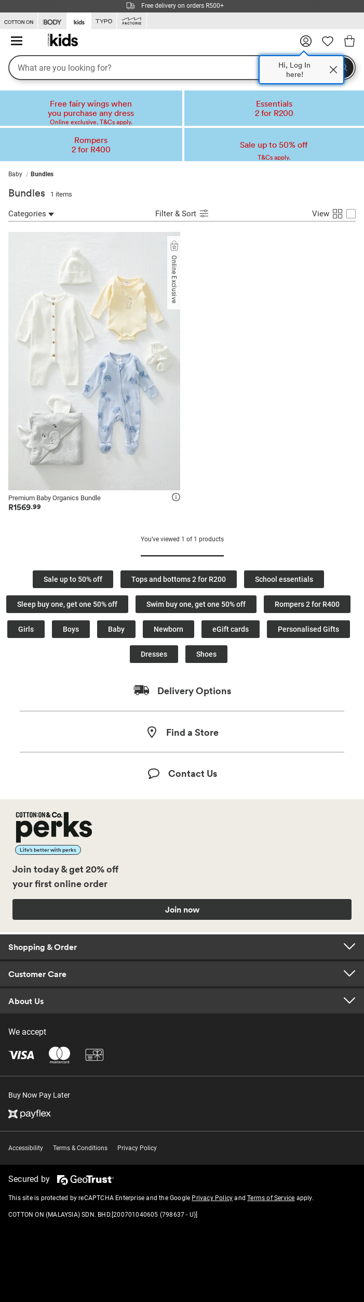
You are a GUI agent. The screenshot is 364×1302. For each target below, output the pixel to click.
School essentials (284, 579)
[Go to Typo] (103, 21)
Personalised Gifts (308, 629)
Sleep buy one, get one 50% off (67, 604)
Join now (182, 909)
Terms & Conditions (80, 1148)
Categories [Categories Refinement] (31, 213)
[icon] (176, 498)
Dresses (154, 654)
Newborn (168, 629)
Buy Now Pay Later (39, 1095)
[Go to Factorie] (131, 21)
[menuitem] (19, 174)
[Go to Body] (52, 21)
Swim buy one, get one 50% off (196, 604)
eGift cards (230, 629)
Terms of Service (270, 1198)
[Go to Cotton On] (18, 21)
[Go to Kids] (79, 20)
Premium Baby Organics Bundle (54, 498)
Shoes (206, 654)
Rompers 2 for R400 (307, 604)
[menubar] (182, 174)
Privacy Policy (137, 1148)
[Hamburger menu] (16, 41)
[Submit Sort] (203, 215)
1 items (61, 194)
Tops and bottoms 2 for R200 (178, 579)
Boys (71, 629)
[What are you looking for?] (182, 67)
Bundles (26, 192)
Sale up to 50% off (73, 579)
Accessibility (25, 1148)
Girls (26, 629)
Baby (116, 629)
